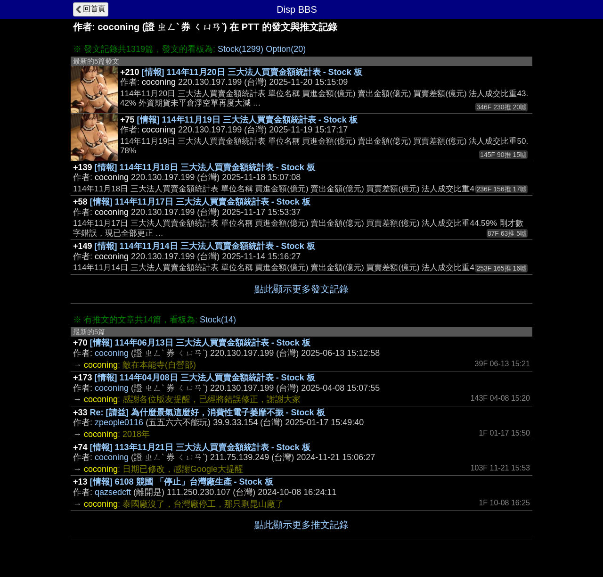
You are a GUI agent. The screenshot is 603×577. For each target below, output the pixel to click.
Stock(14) (218, 319)
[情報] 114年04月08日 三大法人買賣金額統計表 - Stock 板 (205, 377)
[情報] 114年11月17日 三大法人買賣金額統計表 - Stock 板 (200, 201)
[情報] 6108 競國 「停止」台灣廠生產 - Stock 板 (181, 481)
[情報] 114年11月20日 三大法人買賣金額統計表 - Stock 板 (252, 72)
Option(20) (286, 49)
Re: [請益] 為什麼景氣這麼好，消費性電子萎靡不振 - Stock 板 (207, 412)
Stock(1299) (240, 49)
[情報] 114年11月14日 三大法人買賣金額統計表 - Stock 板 (205, 246)
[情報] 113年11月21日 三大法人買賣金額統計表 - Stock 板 (200, 447)
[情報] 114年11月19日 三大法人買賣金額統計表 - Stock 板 (247, 119)
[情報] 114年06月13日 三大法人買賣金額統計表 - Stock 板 (200, 342)
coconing (112, 353)
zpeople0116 (119, 422)
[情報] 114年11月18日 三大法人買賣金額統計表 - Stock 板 (205, 167)
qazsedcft (113, 492)
